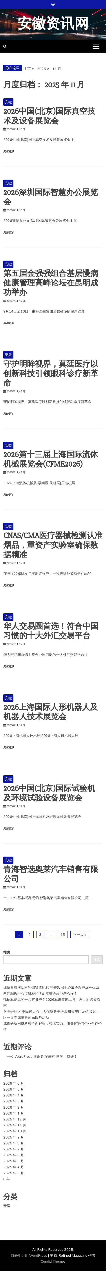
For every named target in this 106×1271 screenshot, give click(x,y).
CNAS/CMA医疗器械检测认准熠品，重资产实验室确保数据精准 (52, 545)
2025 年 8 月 (13, 1143)
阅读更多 (8, 151)
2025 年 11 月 (14, 1125)
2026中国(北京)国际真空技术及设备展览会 (49, 116)
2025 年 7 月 (13, 1149)
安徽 (8, 102)
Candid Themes (53, 1261)
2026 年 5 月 (13, 1089)
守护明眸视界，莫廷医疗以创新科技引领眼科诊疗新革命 (50, 373)
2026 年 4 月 (13, 1095)
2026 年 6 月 (13, 1083)
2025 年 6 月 (13, 1155)
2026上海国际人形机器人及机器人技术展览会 (50, 712)
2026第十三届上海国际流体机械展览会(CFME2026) (50, 459)
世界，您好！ (66, 1056)
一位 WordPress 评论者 (25, 1056)
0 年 (6, 1179)
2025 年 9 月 (13, 1137)
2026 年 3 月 (13, 1101)
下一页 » (79, 934)
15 (62, 934)
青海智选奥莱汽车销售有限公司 (50, 874)
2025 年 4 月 (13, 1167)
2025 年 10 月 (14, 1131)
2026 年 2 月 (13, 1107)
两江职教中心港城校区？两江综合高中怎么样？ (40, 993)
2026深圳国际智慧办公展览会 (50, 197)
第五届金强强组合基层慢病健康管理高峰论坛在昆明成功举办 (50, 283)
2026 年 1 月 (13, 1113)
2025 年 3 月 (13, 1173)
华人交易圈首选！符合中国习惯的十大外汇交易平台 (50, 631)
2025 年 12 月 (14, 1119)
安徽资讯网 (53, 23)
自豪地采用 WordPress (29, 1255)
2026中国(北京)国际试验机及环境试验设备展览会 (49, 793)
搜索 (6, 952)
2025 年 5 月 (13, 1161)
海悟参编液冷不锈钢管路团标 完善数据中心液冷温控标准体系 (51, 987)
